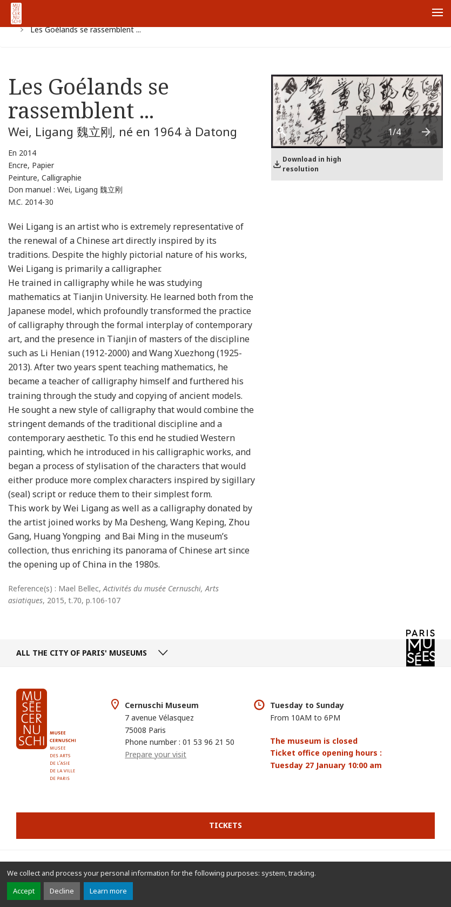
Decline (62, 891)
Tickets (225, 825)
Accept (24, 891)
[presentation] (426, 132)
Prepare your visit (155, 754)
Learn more (108, 891)
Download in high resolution (311, 164)
